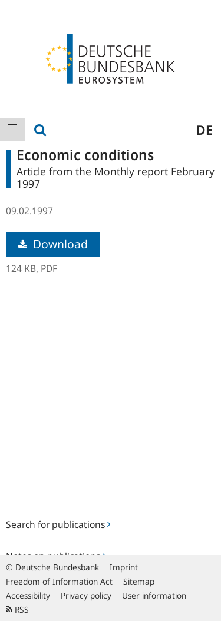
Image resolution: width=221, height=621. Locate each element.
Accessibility (28, 595)
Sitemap (138, 581)
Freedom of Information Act (59, 581)
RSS (17, 609)
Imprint (124, 567)
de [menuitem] (204, 129)
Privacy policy (86, 595)
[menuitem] (12, 129)
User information (154, 595)
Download (53, 244)
